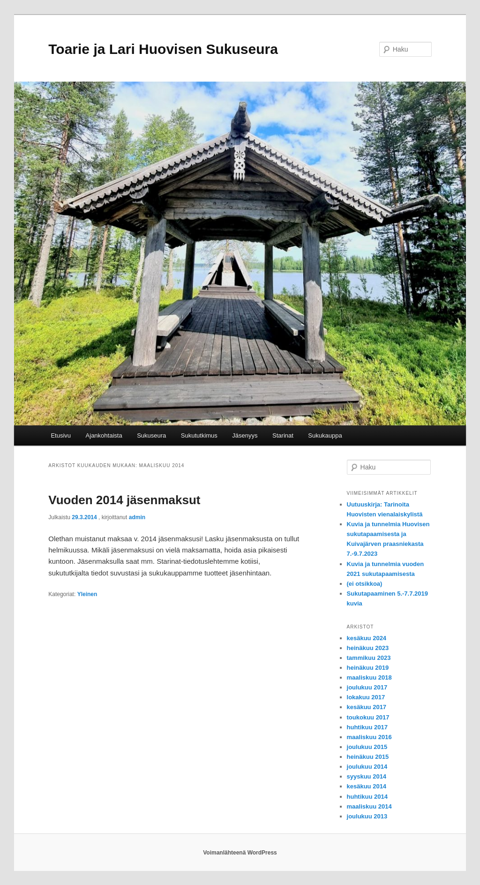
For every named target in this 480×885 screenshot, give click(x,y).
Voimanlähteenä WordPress (240, 852)
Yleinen (87, 594)
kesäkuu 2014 (367, 786)
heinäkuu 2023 (368, 647)
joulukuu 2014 (367, 766)
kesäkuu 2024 (367, 638)
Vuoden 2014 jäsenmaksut (124, 500)
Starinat (282, 435)
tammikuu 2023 (369, 657)
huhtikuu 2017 (367, 727)
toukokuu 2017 (368, 717)
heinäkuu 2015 (368, 756)
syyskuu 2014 (367, 776)
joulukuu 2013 (367, 816)
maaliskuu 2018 (369, 677)
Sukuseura (151, 435)
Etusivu (61, 435)
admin (137, 517)
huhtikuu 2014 (367, 796)
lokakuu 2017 (366, 697)
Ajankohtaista (104, 435)
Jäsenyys (244, 435)
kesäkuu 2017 (367, 707)
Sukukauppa (325, 435)
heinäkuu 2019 (368, 667)
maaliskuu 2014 (369, 806)
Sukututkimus (199, 435)
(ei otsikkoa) (364, 583)
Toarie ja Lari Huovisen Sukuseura (163, 49)
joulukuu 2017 (367, 687)
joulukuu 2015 (367, 746)
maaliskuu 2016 (369, 737)
